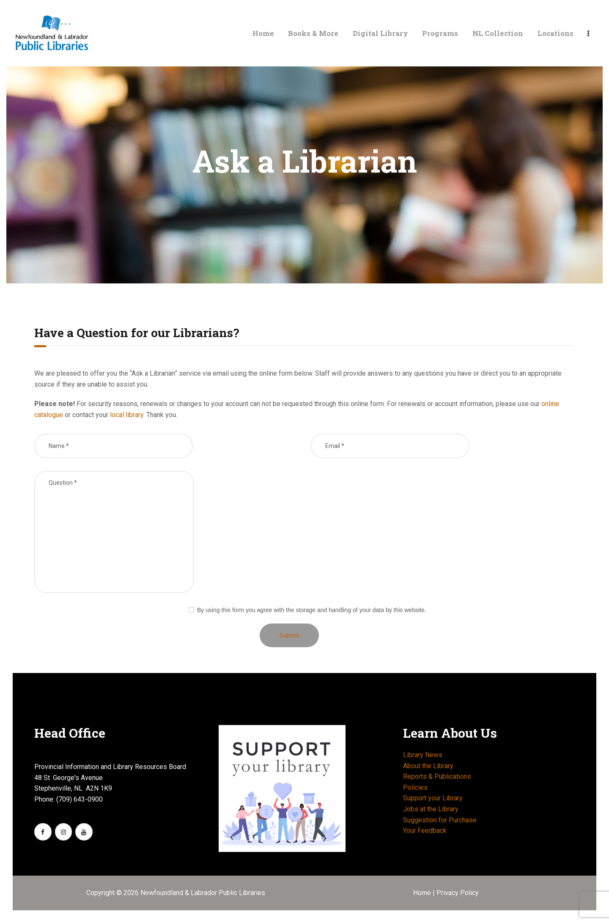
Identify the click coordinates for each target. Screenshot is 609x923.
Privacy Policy (457, 893)
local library (126, 415)
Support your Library (433, 798)
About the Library (428, 766)
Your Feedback (425, 831)
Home (423, 893)
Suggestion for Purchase (440, 820)
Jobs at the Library (430, 809)
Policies (415, 787)
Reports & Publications (437, 776)
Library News (422, 755)
